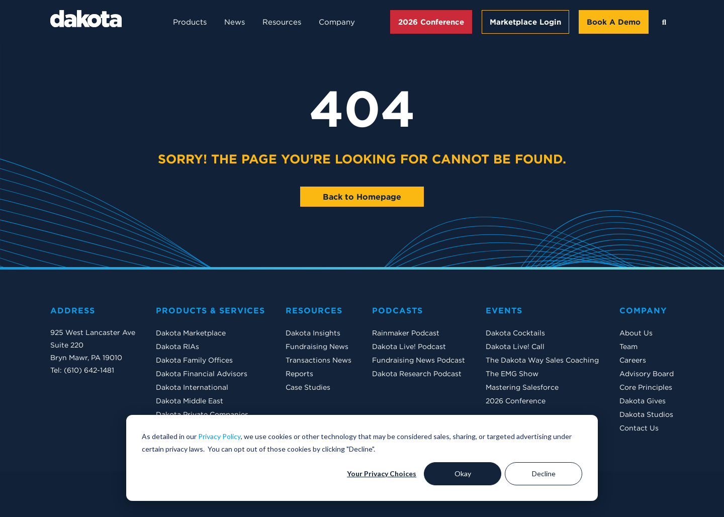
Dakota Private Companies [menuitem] (202, 414)
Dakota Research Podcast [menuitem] (417, 373)
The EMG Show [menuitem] (512, 373)
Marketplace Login (525, 22)
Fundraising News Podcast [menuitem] (418, 360)
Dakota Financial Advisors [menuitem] (201, 373)
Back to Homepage (362, 197)
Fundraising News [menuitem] (317, 346)
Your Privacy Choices (381, 473)
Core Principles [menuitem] (645, 387)
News (234, 22)
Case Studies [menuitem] (308, 387)
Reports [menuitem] (299, 373)
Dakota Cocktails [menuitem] (515, 332)
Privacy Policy (219, 436)
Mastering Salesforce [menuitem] (522, 387)
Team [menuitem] (628, 346)
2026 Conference (431, 22)
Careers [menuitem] (632, 360)
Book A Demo (614, 22)
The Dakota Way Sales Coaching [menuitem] (542, 360)
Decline (544, 473)
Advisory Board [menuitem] (646, 373)
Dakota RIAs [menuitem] (177, 346)
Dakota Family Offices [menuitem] (194, 360)
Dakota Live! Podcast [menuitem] (409, 346)
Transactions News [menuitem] (318, 360)
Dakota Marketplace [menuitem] (191, 332)
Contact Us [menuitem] (639, 428)
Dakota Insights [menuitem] (313, 332)
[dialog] (362, 458)
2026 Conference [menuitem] (516, 400)
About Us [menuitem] (636, 332)
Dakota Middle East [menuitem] (189, 400)
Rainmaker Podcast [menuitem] (405, 332)
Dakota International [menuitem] (192, 387)
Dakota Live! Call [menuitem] (515, 346)
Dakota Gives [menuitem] (642, 400)
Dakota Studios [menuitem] (646, 414)
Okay (463, 473)
